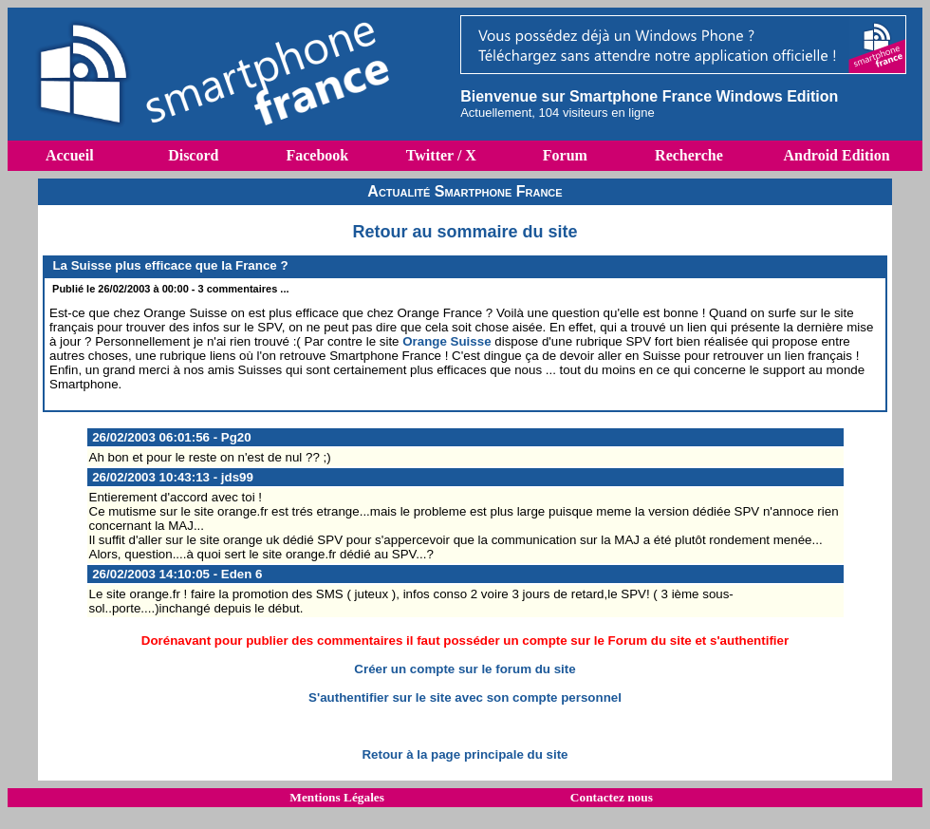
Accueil (70, 155)
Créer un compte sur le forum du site (464, 669)
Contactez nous (611, 797)
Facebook (317, 155)
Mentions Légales (336, 797)
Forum (565, 155)
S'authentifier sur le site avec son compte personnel (465, 697)
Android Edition (836, 155)
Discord (193, 155)
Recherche (689, 155)
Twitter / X (441, 155)
